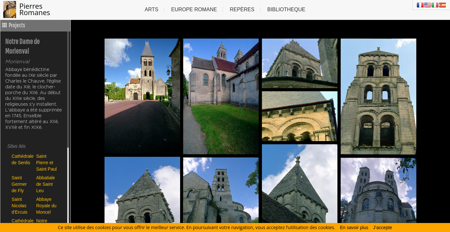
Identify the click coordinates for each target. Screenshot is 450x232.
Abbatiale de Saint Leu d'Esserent (47, 184)
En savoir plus (354, 227)
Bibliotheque (286, 9)
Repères (242, 9)
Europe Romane (194, 9)
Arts (151, 9)
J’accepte (382, 227)
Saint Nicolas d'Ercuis (19, 205)
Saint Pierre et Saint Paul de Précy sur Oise (46, 162)
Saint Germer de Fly (19, 184)
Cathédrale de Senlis (22, 159)
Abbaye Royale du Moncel (46, 205)
